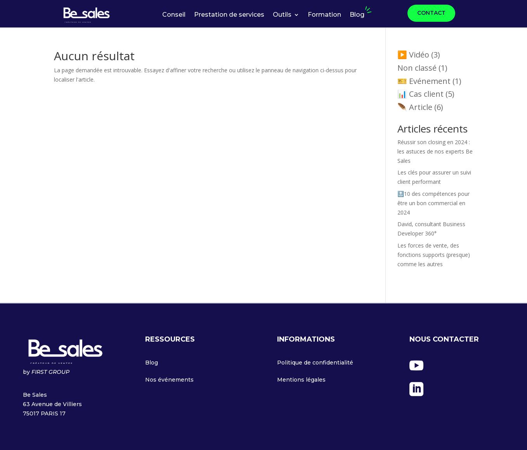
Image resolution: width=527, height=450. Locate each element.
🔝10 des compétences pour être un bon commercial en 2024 (433, 203)
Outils (282, 15)
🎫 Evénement (424, 81)
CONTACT (431, 12)
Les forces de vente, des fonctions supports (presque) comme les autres (433, 255)
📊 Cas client (420, 94)
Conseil (173, 15)
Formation (324, 15)
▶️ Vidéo (413, 54)
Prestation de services (229, 15)
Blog (357, 15)
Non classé (417, 68)
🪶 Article (414, 107)
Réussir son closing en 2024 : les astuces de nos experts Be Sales (435, 151)
